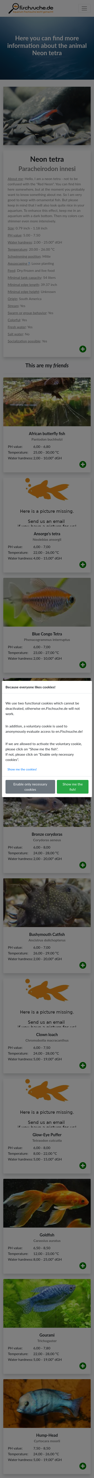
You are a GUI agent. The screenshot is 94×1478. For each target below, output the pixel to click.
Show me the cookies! (22, 769)
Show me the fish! (73, 786)
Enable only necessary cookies (30, 786)
